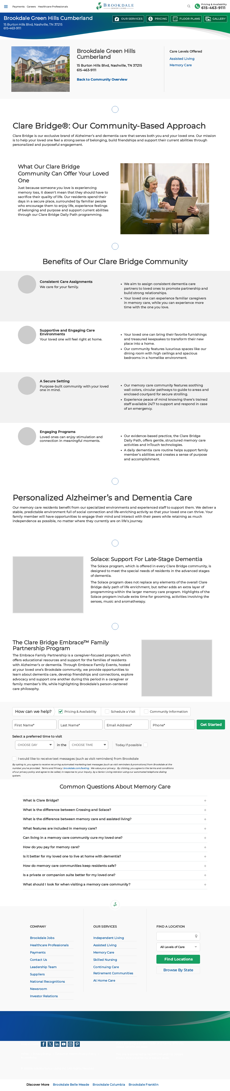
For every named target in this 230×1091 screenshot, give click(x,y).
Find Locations (178, 959)
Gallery (219, 18)
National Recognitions (47, 981)
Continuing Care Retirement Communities (113, 970)
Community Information (167, 712)
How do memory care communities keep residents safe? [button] (115, 866)
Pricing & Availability (79, 712)
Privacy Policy (42, 1053)
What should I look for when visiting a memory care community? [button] (115, 884)
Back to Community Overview (102, 80)
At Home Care (104, 980)
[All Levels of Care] (178, 947)
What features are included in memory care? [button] (115, 829)
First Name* (24, 725)
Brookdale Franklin (143, 1084)
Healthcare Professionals (53, 6)
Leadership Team (43, 967)
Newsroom (38, 989)
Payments (18, 6)
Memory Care (181, 65)
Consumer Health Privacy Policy (75, 1053)
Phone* (159, 725)
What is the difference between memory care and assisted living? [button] (115, 819)
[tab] (115, 800)
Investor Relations (44, 996)
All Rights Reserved (81, 1068)
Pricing (161, 18)
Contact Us (38, 960)
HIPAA (25, 1053)
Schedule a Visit (121, 712)
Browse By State (178, 970)
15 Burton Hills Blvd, (109, 65)
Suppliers (37, 974)
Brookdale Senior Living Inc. (48, 1068)
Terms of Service (150, 1058)
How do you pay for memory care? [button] (115, 847)
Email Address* (119, 725)
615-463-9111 (213, 8)
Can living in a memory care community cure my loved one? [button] (115, 838)
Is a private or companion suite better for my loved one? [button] (115, 875)
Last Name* (70, 725)
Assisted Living (182, 59)
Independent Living (108, 938)
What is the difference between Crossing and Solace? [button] (115, 810)
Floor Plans (189, 18)
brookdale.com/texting (76, 768)
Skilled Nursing (105, 960)
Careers (31, 6)
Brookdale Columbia (109, 1084)
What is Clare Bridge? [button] (115, 800)
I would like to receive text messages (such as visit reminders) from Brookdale (76, 759)
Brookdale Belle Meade (71, 1084)
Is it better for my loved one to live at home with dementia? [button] (115, 856)
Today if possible (129, 745)
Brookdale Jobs (42, 938)
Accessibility (29, 1057)
